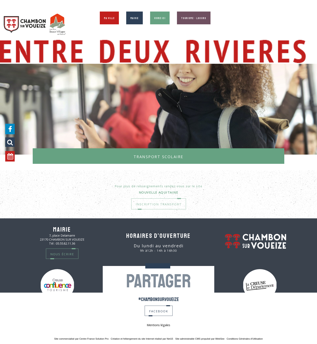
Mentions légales (158, 325)
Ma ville (109, 18)
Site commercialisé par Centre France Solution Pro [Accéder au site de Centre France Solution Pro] (81, 338)
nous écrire (62, 254)
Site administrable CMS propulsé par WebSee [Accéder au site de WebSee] (200, 338)
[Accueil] (35, 25)
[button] (10, 142)
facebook (158, 311)
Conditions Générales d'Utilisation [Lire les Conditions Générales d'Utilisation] (245, 338)
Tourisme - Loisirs (193, 18)
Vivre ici (159, 18)
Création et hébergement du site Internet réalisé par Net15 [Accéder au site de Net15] (142, 338)
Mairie (134, 18)
